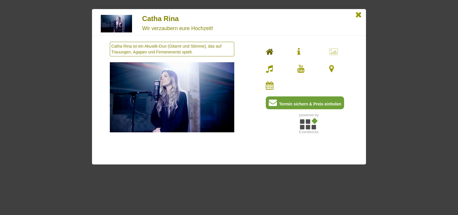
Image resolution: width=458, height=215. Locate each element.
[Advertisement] (308, 177)
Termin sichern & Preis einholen (305, 103)
